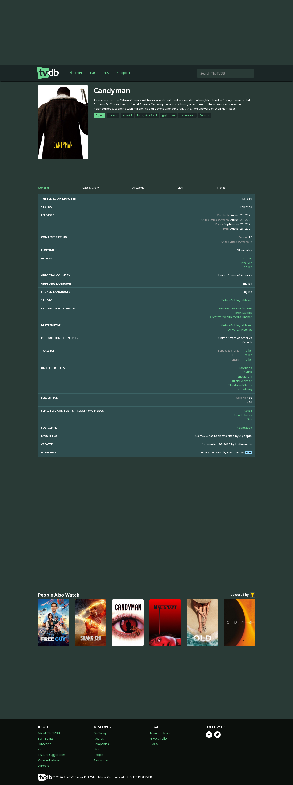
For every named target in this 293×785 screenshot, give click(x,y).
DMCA (153, 744)
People (98, 755)
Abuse (248, 410)
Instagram (245, 376)
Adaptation (244, 427)
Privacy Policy (158, 738)
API (40, 749)
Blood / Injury (243, 415)
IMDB (248, 372)
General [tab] (43, 187)
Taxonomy (101, 760)
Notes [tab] (221, 187)
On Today (100, 733)
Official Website (241, 381)
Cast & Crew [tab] (90, 187)
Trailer (247, 350)
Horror (247, 258)
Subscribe (44, 744)
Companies (101, 744)
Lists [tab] (181, 187)
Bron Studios (243, 313)
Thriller (247, 267)
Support (123, 72)
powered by (243, 595)
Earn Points (99, 72)
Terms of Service (160, 733)
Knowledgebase (49, 760)
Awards (99, 738)
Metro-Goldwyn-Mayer (236, 300)
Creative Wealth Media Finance (231, 317)
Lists (97, 749)
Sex (249, 419)
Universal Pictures (240, 329)
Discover (75, 72)
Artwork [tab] (138, 187)
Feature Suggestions (51, 755)
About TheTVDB (49, 733)
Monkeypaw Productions (235, 308)
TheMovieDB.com (240, 385)
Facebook (245, 368)
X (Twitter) (244, 389)
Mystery (246, 262)
